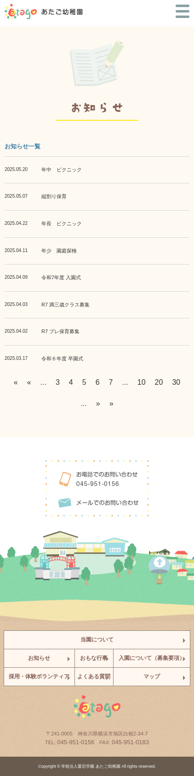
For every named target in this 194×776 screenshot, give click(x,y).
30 (176, 382)
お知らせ (39, 658)
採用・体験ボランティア (39, 676)
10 (141, 382)
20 (159, 382)
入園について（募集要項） (152, 658)
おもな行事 (94, 658)
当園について (97, 639)
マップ (151, 676)
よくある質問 (93, 676)
